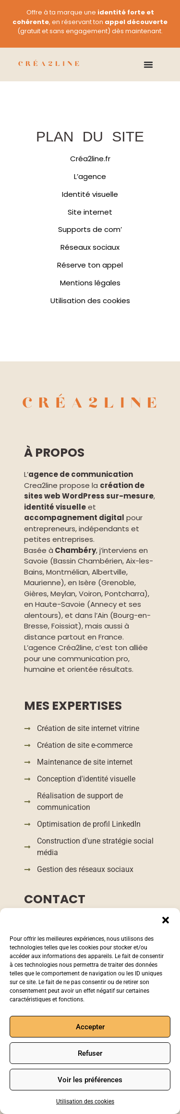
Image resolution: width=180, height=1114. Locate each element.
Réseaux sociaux (90, 247)
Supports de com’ (90, 229)
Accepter (90, 1027)
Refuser (90, 1053)
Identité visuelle (90, 194)
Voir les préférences (90, 1080)
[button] (165, 920)
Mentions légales (90, 283)
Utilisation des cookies (85, 1101)
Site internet (90, 212)
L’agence (90, 176)
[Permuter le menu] (148, 64)
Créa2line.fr (90, 159)
